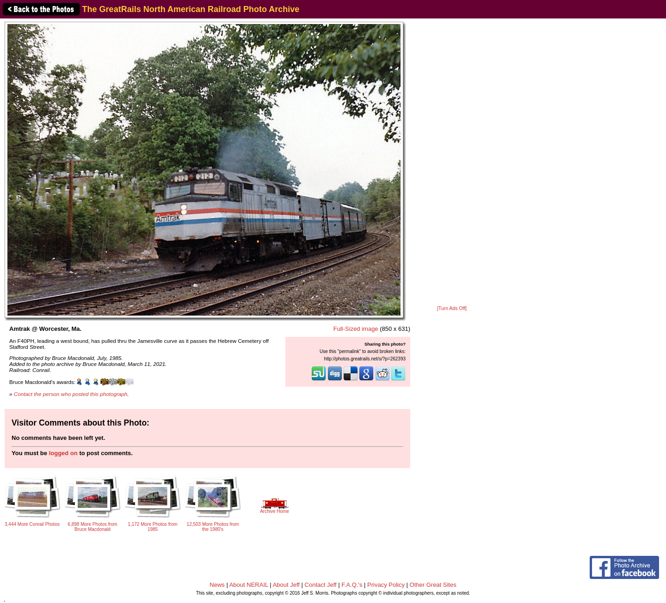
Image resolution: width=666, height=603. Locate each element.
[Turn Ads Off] (452, 308)
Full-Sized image (355, 328)
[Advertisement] (452, 162)
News (217, 584)
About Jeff (286, 584)
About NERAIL (248, 584)
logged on (63, 453)
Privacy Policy (386, 584)
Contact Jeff (321, 584)
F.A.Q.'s (351, 584)
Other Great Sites (433, 584)
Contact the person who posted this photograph (71, 394)
